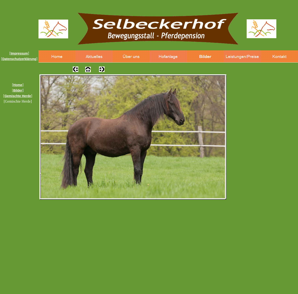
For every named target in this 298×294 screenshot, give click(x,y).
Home (17, 85)
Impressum (19, 53)
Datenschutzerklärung (19, 59)
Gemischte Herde (17, 96)
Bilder (17, 90)
